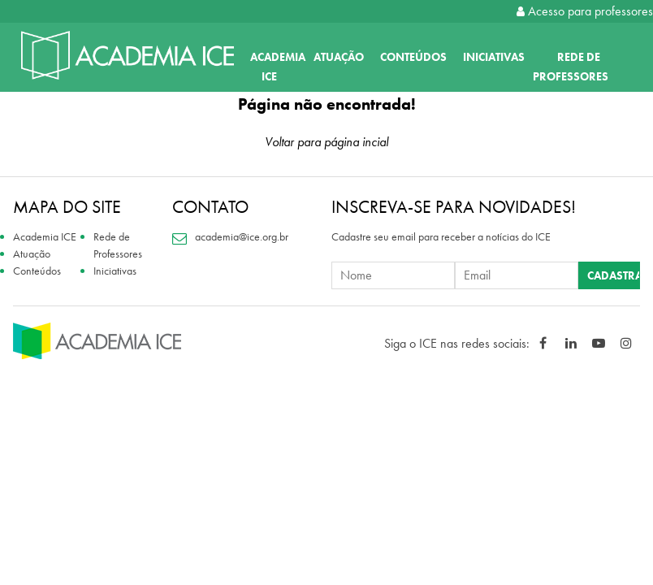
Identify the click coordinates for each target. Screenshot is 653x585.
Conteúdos (413, 57)
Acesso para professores (585, 11)
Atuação (339, 57)
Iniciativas (494, 57)
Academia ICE (44, 236)
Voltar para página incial (326, 141)
